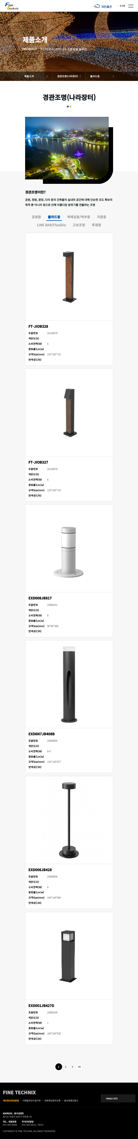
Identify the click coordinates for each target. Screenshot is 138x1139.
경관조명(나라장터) (67, 76)
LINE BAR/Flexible (51, 224)
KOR (122, 6)
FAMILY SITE (112, 1098)
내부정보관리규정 (52, 1100)
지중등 (101, 216)
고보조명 (79, 224)
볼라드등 (95, 76)
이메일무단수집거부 (32, 1100)
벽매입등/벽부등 (78, 216)
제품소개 (29, 76)
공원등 (36, 216)
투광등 (96, 224)
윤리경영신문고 (71, 1100)
